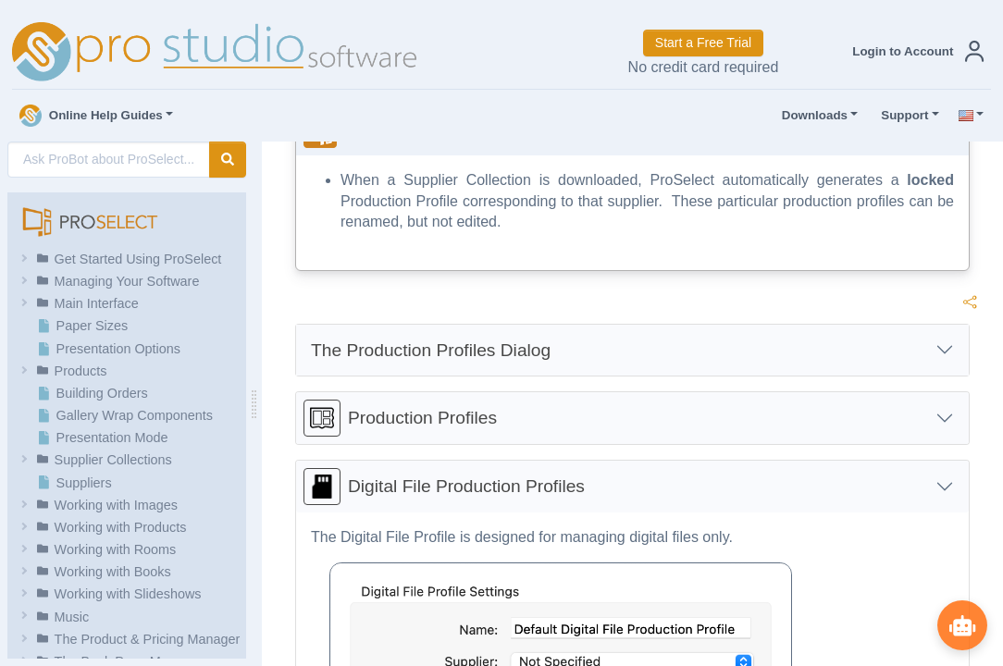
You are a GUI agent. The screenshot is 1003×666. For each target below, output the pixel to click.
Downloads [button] (811, 116)
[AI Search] (108, 160)
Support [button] (900, 116)
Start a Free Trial (703, 42)
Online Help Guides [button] (91, 116)
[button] (914, 51)
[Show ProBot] (961, 624)
